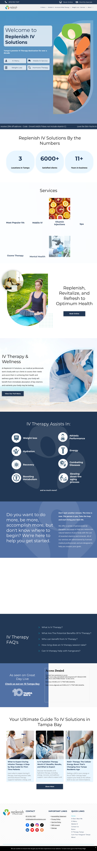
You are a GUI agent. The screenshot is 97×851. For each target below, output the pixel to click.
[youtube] (32, 830)
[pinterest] (37, 830)
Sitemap (54, 828)
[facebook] (27, 825)
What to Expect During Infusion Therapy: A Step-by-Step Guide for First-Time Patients (19, 788)
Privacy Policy (55, 819)
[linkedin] (27, 830)
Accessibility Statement (58, 816)
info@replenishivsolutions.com (36, 819)
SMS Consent (55, 825)
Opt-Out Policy (56, 822)
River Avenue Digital (71, 848)
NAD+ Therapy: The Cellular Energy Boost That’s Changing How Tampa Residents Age (79, 788)
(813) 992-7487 (31, 816)
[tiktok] (42, 825)
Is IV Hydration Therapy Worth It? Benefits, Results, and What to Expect (49, 786)
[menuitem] (43, 7)
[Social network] (42, 830)
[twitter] (32, 825)
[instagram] (37, 825)
